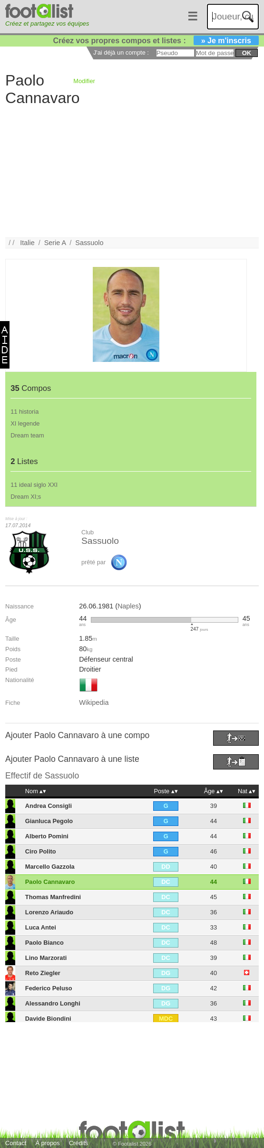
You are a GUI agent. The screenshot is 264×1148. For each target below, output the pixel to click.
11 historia (24, 411)
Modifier (84, 81)
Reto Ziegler (42, 973)
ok (246, 53)
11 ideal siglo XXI (34, 484)
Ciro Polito (40, 851)
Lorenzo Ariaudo (49, 912)
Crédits (78, 1143)
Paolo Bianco (44, 942)
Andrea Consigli (48, 805)
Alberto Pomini (46, 836)
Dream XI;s (25, 496)
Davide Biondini (48, 1018)
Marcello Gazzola (50, 866)
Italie (27, 243)
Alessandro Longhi (52, 1003)
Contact (15, 1143)
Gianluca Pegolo (49, 821)
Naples (128, 606)
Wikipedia (93, 702)
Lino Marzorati (46, 957)
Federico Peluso (48, 988)
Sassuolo (89, 243)
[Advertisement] (128, 170)
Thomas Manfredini (53, 897)
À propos (47, 1143)
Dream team (27, 435)
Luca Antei (40, 927)
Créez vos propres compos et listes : (156, 41)
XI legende (24, 423)
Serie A (55, 243)
